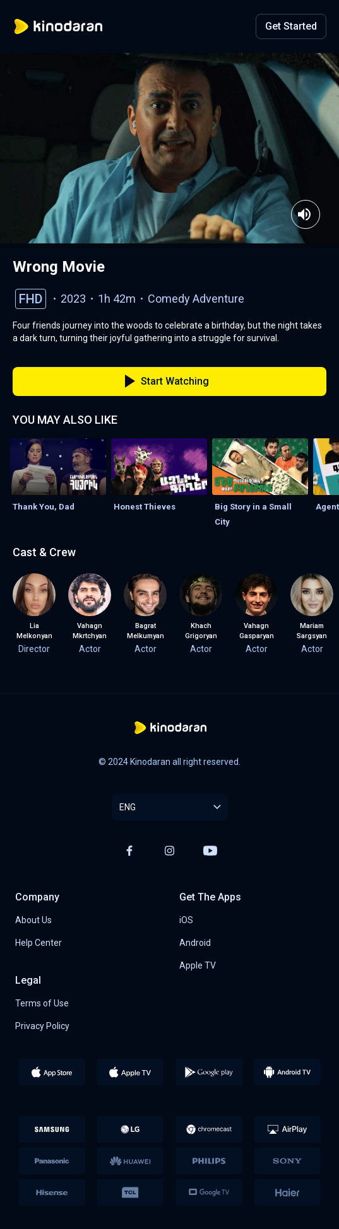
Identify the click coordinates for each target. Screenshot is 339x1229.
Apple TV (197, 965)
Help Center (38, 943)
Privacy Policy (42, 1026)
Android (195, 943)
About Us (33, 920)
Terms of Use (42, 1003)
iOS (186, 920)
